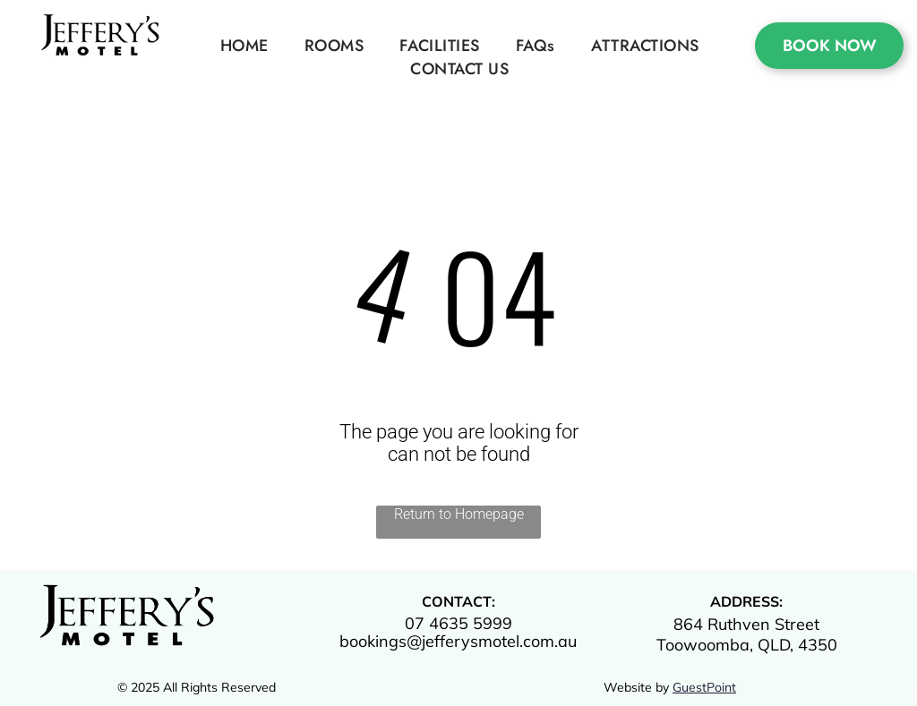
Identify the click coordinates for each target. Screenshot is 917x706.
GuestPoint (704, 687)
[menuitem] (244, 45)
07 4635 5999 (458, 623)
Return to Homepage (459, 514)
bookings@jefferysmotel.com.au (458, 641)
